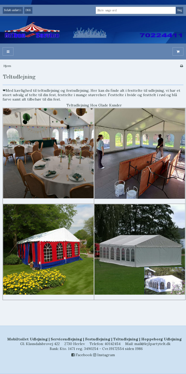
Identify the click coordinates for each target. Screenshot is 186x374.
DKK (28, 10)
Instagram (104, 355)
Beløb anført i (12, 10)
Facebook (81, 355)
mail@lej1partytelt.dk (152, 343)
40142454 (113, 343)
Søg (179, 10)
